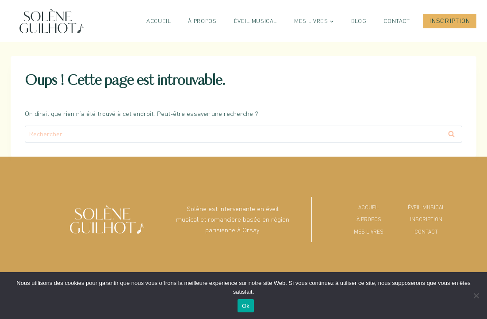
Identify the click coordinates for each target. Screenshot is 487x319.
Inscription (449, 20)
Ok (245, 306)
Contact (396, 20)
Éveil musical (255, 20)
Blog (359, 20)
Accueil (158, 20)
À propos (202, 20)
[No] (476, 295)
